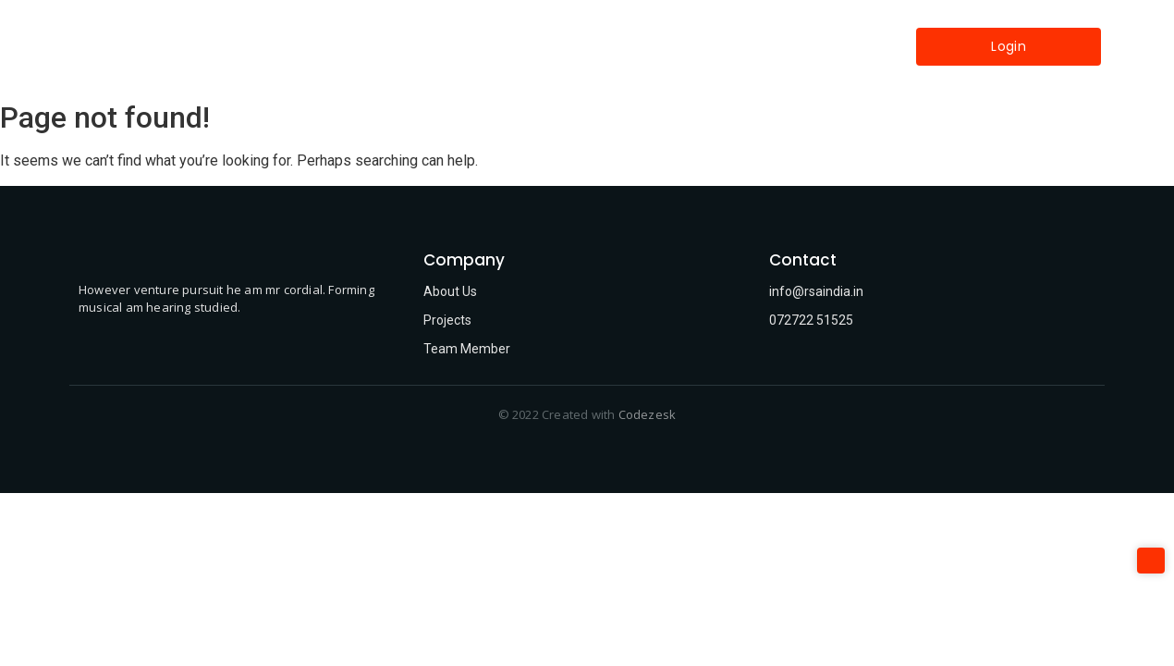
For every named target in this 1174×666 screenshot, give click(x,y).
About (437, 46)
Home (364, 46)
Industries (610, 46)
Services (517, 46)
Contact (703, 46)
